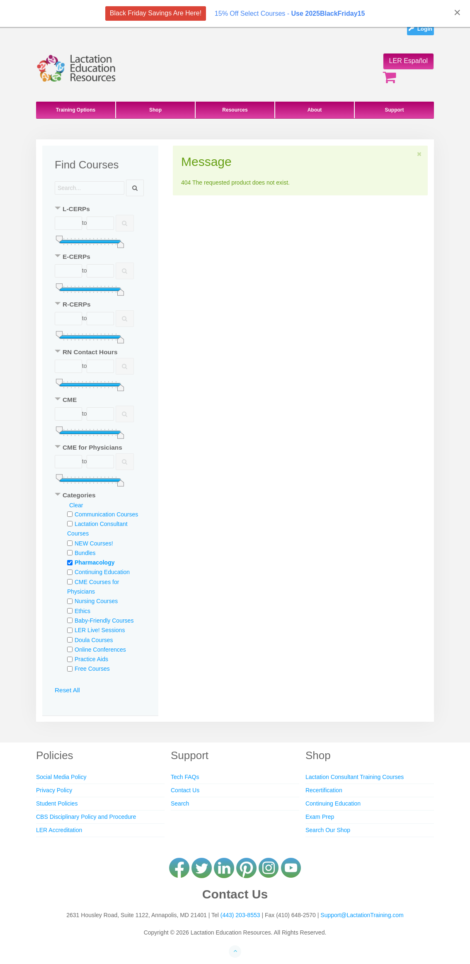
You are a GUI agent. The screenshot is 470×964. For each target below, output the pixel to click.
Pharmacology (94, 562)
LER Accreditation (59, 830)
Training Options (75, 110)
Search (180, 803)
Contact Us (185, 790)
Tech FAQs (185, 777)
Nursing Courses (96, 601)
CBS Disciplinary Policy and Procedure (86, 816)
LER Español (408, 60)
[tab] (100, 209)
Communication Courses (106, 514)
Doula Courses (94, 640)
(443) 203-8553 (240, 915)
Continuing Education (102, 572)
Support (394, 110)
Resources (234, 110)
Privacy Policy (54, 790)
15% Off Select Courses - (290, 13)
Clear (76, 505)
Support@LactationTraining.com (361, 915)
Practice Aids (91, 659)
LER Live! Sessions (100, 630)
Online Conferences (100, 649)
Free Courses (92, 668)
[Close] (457, 12)
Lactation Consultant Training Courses (354, 777)
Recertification (323, 790)
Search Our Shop (327, 830)
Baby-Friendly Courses (104, 620)
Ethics (82, 611)
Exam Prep (319, 816)
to (84, 222)
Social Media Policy (61, 777)
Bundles (85, 553)
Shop (155, 110)
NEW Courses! (94, 543)
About (315, 110)
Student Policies (57, 803)
